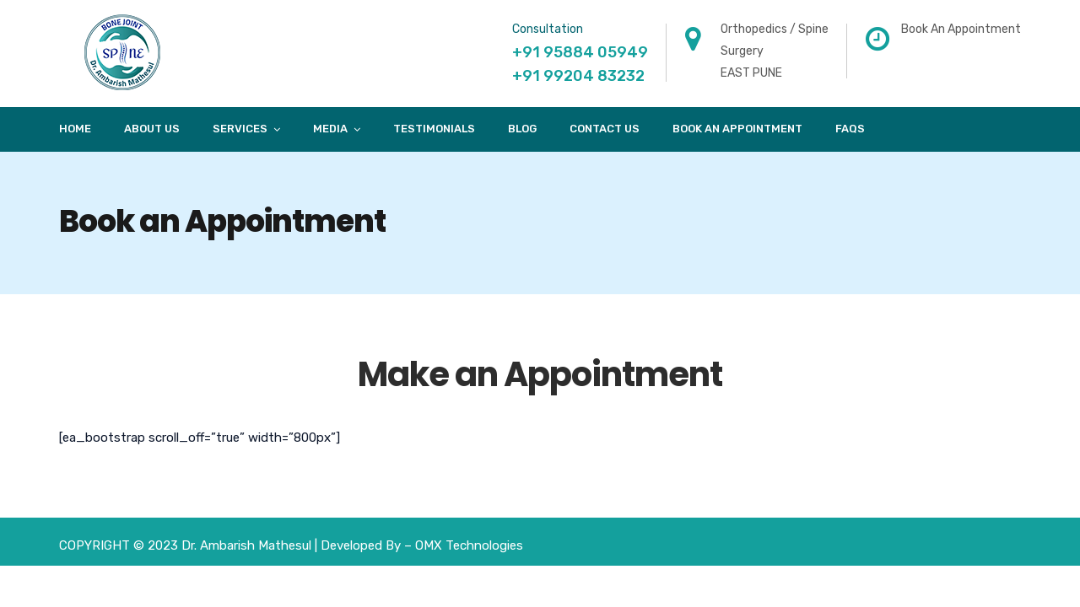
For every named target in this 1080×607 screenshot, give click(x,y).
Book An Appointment (737, 128)
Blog (522, 128)
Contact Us (605, 128)
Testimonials (434, 128)
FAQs (850, 128)
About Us (152, 128)
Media (330, 128)
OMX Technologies (469, 545)
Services (240, 128)
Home (75, 128)
